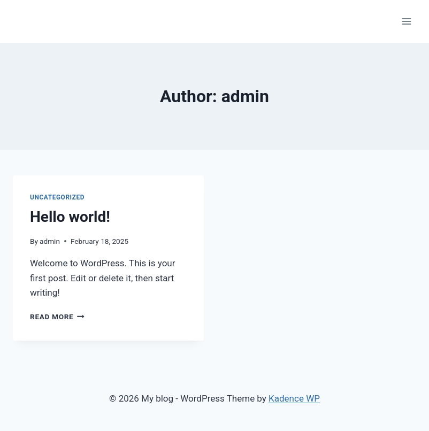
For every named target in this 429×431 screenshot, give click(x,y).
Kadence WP (294, 398)
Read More (57, 316)
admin (50, 241)
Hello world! (70, 217)
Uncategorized (57, 197)
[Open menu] (406, 21)
